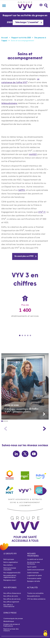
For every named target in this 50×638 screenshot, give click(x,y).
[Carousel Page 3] (25, 340)
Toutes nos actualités (35, 593)
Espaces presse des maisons (11, 630)
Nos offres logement (11, 602)
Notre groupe (8, 559)
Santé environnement (35, 570)
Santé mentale (33, 573)
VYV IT (41, 217)
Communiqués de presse (13, 618)
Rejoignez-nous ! (9, 580)
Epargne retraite (33, 581)
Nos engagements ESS (11, 573)
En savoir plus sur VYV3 (26, 261)
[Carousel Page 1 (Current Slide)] (19, 340)
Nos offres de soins (10, 596)
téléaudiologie (9, 103)
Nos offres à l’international (8, 606)
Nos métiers (8, 565)
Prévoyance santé (34, 578)
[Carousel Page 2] (22, 340)
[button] (2, 426)
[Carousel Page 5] (30, 340)
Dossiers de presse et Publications (11, 625)
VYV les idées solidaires (36, 599)
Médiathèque (8, 621)
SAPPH (21, 195)
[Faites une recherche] (46, 5)
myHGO (33, 159)
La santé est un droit (35, 559)
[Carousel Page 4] (27, 340)
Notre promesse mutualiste (9, 569)
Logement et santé (34, 575)
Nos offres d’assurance (12, 593)
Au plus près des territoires (33, 563)
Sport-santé (31, 567)
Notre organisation (10, 562)
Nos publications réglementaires (9, 576)
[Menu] (4, 5)
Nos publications (33, 596)
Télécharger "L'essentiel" (28, 22)
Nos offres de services (11, 599)
